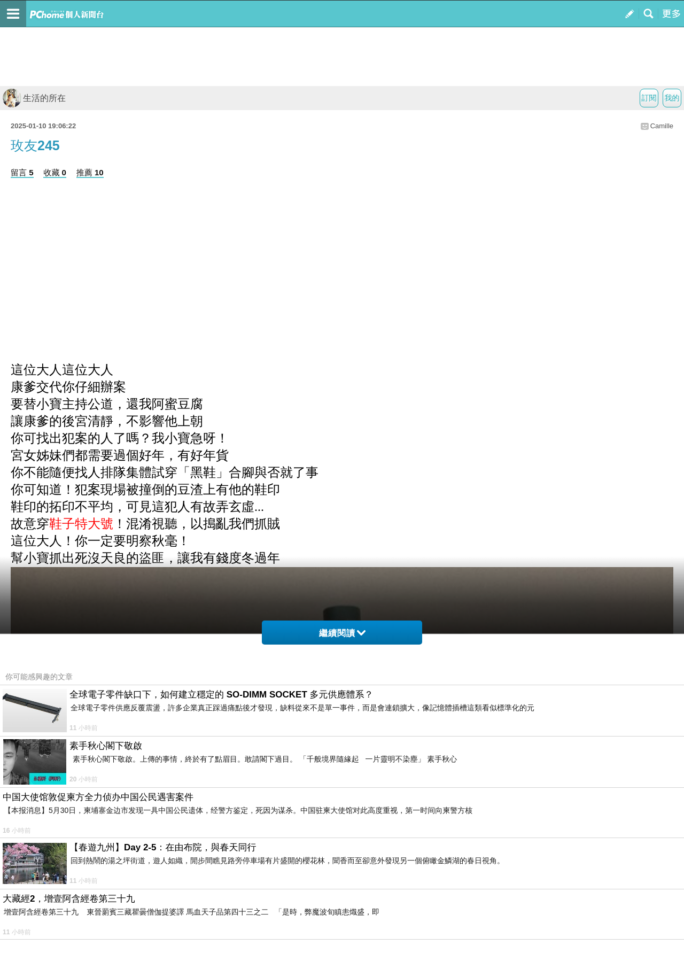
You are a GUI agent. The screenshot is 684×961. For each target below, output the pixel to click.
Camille (661, 126)
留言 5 (22, 172)
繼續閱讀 (342, 633)
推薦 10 (90, 172)
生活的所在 (34, 98)
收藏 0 (54, 172)
